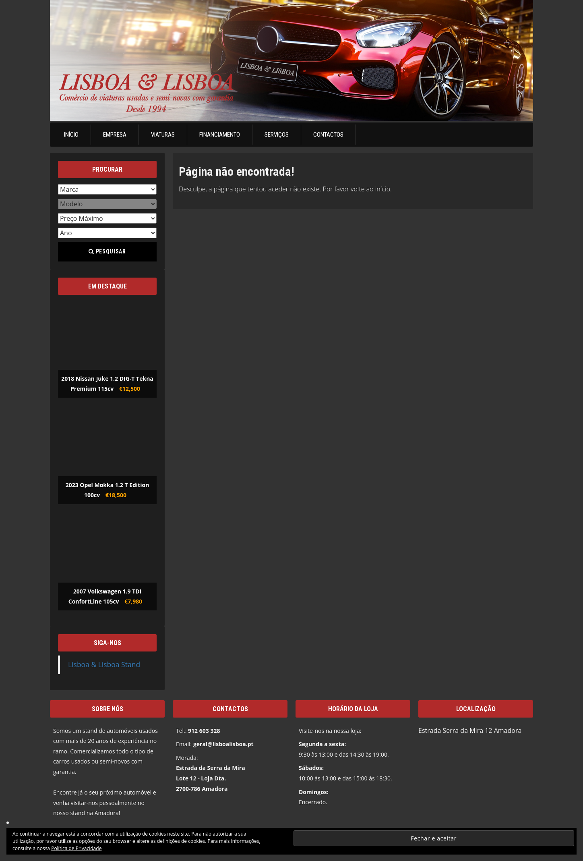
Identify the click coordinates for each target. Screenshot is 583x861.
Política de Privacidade (76, 848)
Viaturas (163, 134)
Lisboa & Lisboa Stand (104, 664)
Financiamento (219, 134)
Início (71, 134)
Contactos (328, 134)
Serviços (277, 134)
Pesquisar (107, 251)
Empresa (114, 134)
